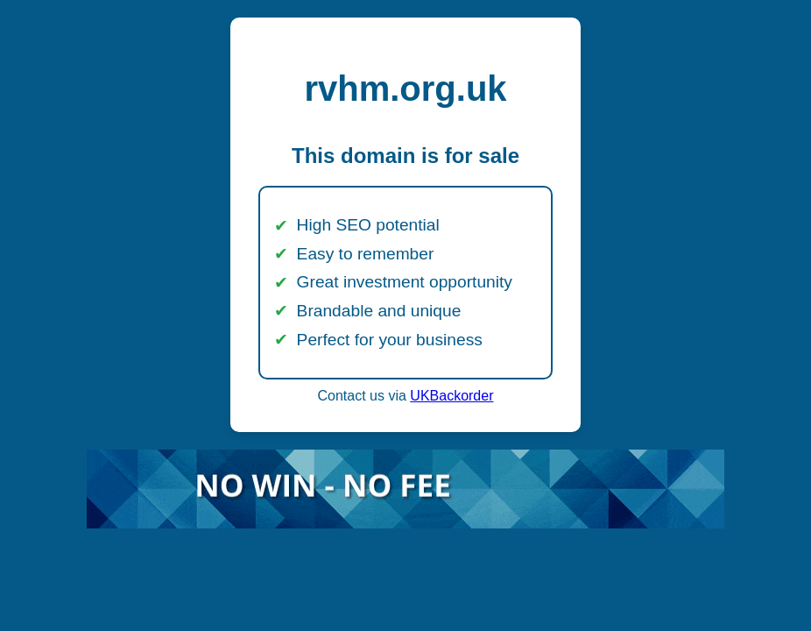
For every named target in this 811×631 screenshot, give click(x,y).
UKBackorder (451, 395)
